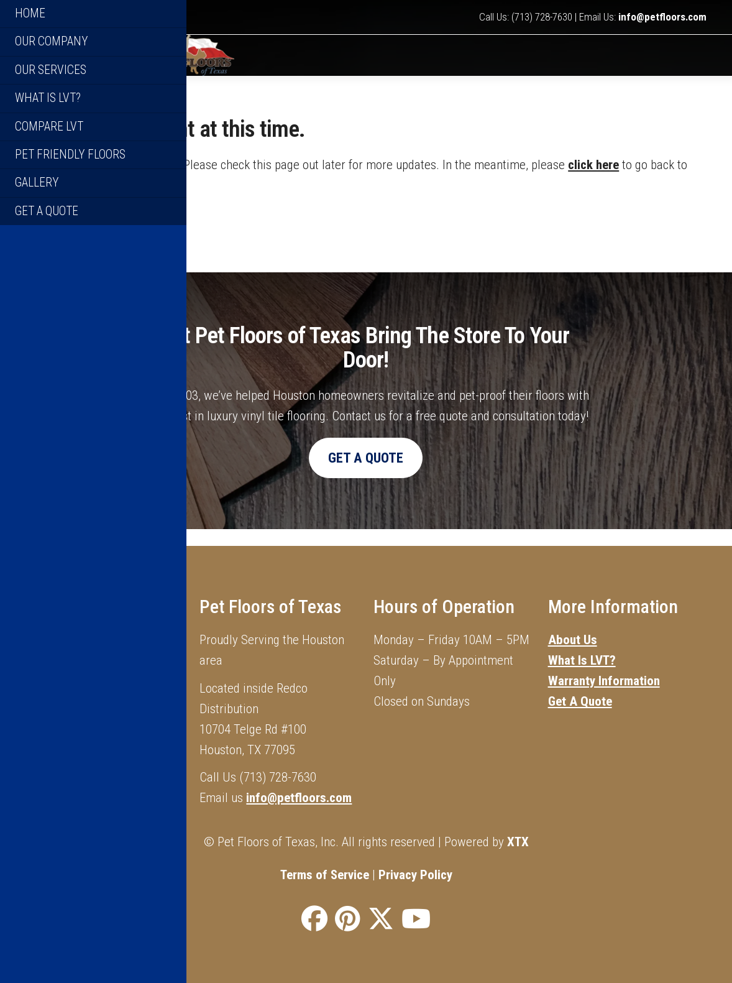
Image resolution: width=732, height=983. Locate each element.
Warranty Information (604, 680)
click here (593, 180)
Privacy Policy (415, 874)
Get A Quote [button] (365, 474)
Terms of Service (324, 874)
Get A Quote (580, 701)
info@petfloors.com (662, 17)
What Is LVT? (582, 660)
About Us (572, 639)
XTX (518, 841)
